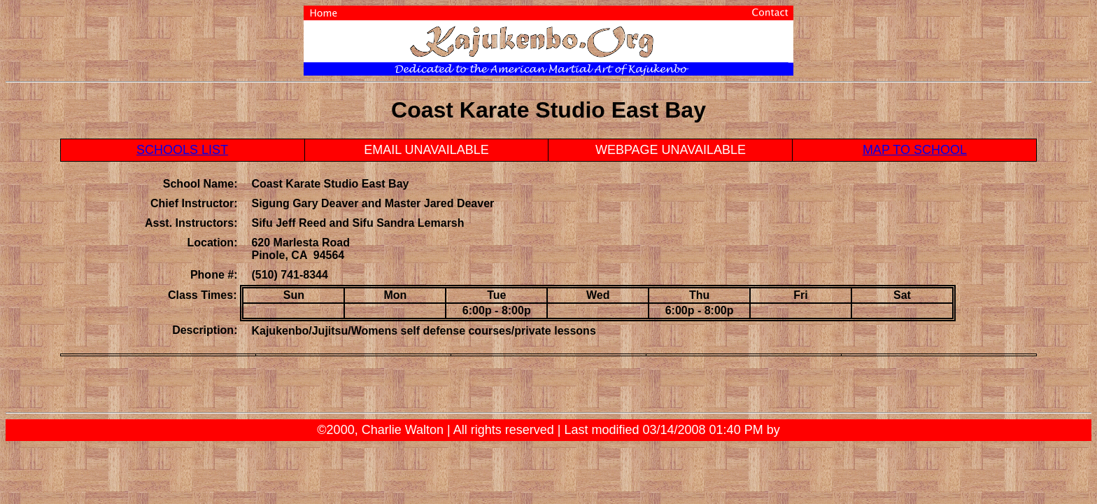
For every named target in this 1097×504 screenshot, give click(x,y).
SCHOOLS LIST (182, 150)
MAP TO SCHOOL (915, 150)
